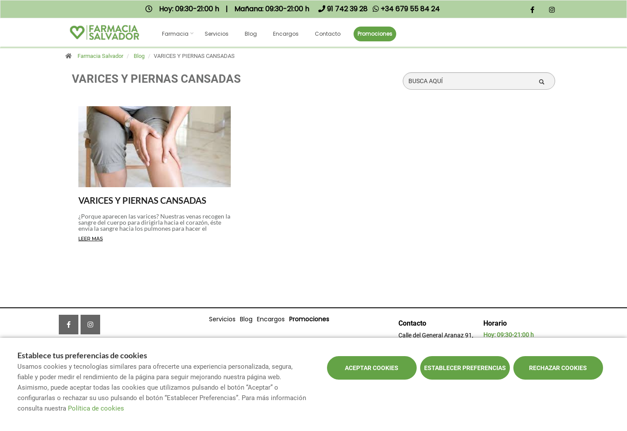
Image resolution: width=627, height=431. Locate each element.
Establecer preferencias (465, 367)
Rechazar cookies (558, 367)
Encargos (286, 33)
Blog (251, 33)
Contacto (327, 33)
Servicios (217, 33)
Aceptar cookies (371, 367)
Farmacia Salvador (100, 56)
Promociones (374, 33)
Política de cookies (96, 408)
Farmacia (175, 33)
